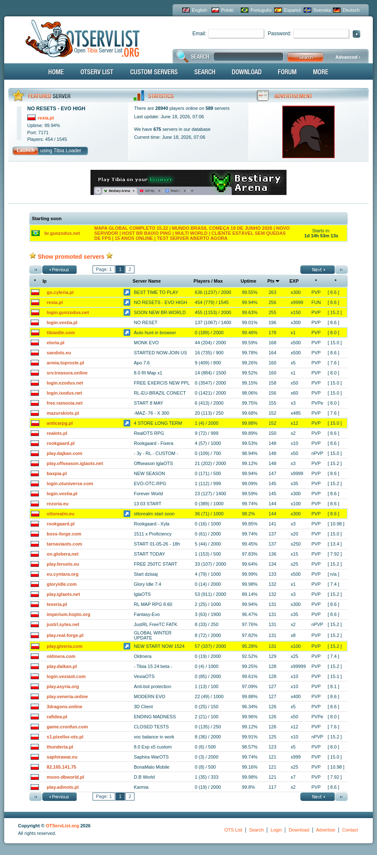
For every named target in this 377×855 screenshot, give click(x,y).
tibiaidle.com (61, 332)
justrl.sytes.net (63, 624)
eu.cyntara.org (63, 574)
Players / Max (208, 280)
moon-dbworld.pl (65, 777)
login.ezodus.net (65, 382)
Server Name (147, 280)
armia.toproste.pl (65, 362)
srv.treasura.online (67, 372)
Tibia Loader (67, 150)
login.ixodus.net (64, 392)
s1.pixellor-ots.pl (65, 736)
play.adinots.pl (63, 787)
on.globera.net (63, 553)
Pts (270, 280)
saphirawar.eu (62, 756)
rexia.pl (55, 302)
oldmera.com (61, 656)
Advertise (325, 829)
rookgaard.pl (61, 443)
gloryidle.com (62, 584)
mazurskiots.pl (63, 413)
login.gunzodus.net (68, 312)
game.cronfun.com (67, 726)
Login (276, 829)
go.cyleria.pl (60, 292)
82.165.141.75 (61, 766)
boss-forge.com (64, 533)
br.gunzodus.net (62, 233)
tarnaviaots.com (64, 543)
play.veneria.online (67, 696)
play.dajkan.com (65, 453)
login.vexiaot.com (66, 676)
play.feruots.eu (63, 564)
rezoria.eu (58, 503)
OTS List (233, 829)
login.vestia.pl (62, 322)
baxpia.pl (57, 473)
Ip (45, 280)
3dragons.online (65, 706)
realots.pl (57, 433)
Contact (350, 829)
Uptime (248, 280)
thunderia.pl (60, 746)
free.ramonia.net (65, 402)
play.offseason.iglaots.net (75, 463)
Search (256, 829)
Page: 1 (104, 269)
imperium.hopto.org (68, 614)
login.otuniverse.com (70, 483)
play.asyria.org (63, 686)
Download (299, 829)
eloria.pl (56, 342)
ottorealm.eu (61, 513)
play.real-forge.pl (65, 635)
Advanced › (348, 57)
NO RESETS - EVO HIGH (56, 109)
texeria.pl (57, 604)
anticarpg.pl (60, 423)
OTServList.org (62, 825)
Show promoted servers (71, 256)
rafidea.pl (57, 716)
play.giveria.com (65, 646)
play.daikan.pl (62, 666)
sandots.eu (59, 352)
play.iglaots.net (63, 594)
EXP (294, 280)
